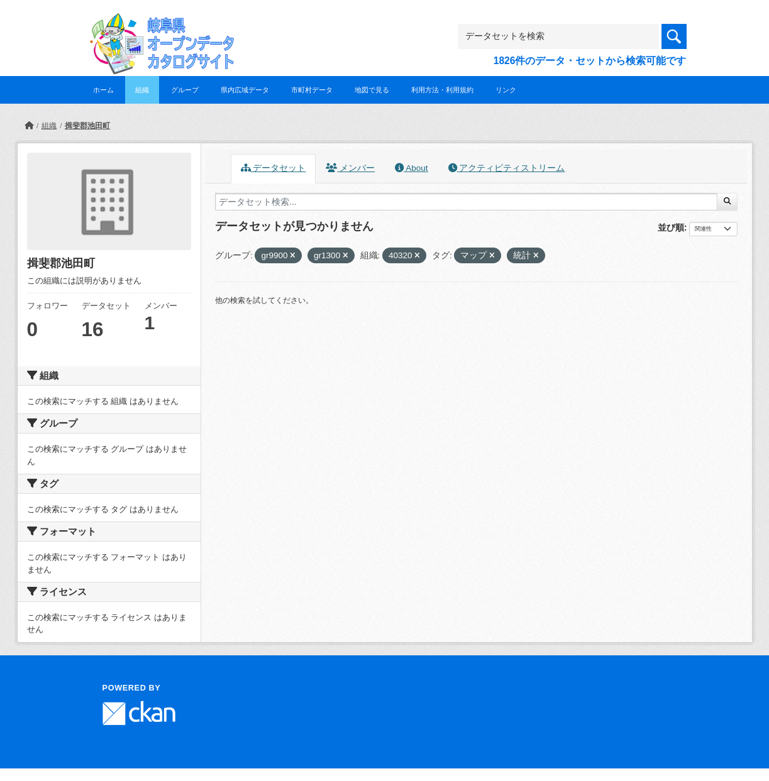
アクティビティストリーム (506, 168)
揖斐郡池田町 (87, 125)
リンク (505, 90)
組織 (142, 90)
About (411, 168)
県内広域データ (245, 90)
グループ (185, 90)
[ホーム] (29, 125)
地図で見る (372, 90)
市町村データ (312, 90)
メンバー (350, 168)
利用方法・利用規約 (442, 90)
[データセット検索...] (466, 201)
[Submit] (727, 201)
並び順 (671, 227)
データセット (273, 168)
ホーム (103, 90)
